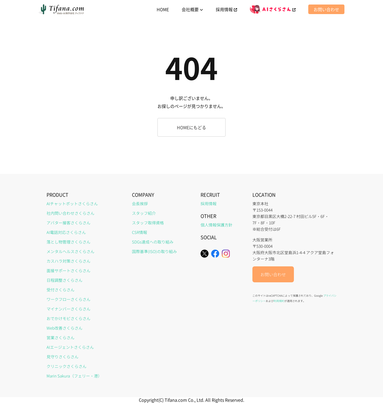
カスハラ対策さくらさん (68, 261)
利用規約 (279, 301)
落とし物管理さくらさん (68, 242)
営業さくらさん (60, 337)
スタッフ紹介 (144, 213)
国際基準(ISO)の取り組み (154, 251)
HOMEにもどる (191, 127)
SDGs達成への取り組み (152, 242)
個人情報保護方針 (216, 225)
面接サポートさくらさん (68, 270)
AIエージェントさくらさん (70, 347)
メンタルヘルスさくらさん (70, 251)
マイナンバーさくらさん (68, 309)
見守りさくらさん (62, 356)
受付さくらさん (60, 289)
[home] (62, 9)
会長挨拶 (140, 203)
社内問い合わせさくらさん (70, 213)
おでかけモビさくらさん (68, 318)
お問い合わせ (326, 9)
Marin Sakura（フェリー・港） (74, 376)
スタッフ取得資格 (148, 222)
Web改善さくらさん (64, 328)
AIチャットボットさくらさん (72, 203)
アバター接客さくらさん (68, 222)
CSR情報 (139, 232)
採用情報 (209, 203)
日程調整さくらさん (64, 280)
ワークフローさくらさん (68, 299)
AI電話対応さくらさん (66, 232)
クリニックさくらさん (66, 366)
